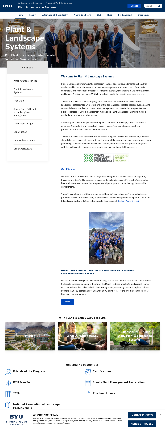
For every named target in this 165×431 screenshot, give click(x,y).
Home (20, 15)
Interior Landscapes (24, 140)
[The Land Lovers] (88, 394)
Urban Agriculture (23, 148)
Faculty (32, 15)
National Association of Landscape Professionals (38, 406)
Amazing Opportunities (25, 80)
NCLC (109, 15)
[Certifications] (88, 372)
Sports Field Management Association (120, 382)
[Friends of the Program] (8, 372)
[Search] (153, 6)
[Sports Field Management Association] (88, 383)
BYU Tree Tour (23, 382)
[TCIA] (8, 394)
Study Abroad (125, 15)
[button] (160, 414)
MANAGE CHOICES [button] (142, 415)
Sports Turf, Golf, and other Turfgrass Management (25, 112)
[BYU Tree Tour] (8, 383)
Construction (20, 131)
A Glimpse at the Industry (55, 15)
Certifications (102, 371)
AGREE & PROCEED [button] (142, 423)
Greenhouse (144, 15)
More (68, 301)
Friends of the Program (30, 371)
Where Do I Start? (82, 15)
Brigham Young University (129, 201)
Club (99, 15)
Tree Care (19, 100)
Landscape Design (23, 123)
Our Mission (68, 169)
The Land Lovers (105, 393)
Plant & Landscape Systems (37, 7)
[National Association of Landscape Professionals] (8, 405)
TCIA (16, 393)
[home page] (7, 6)
